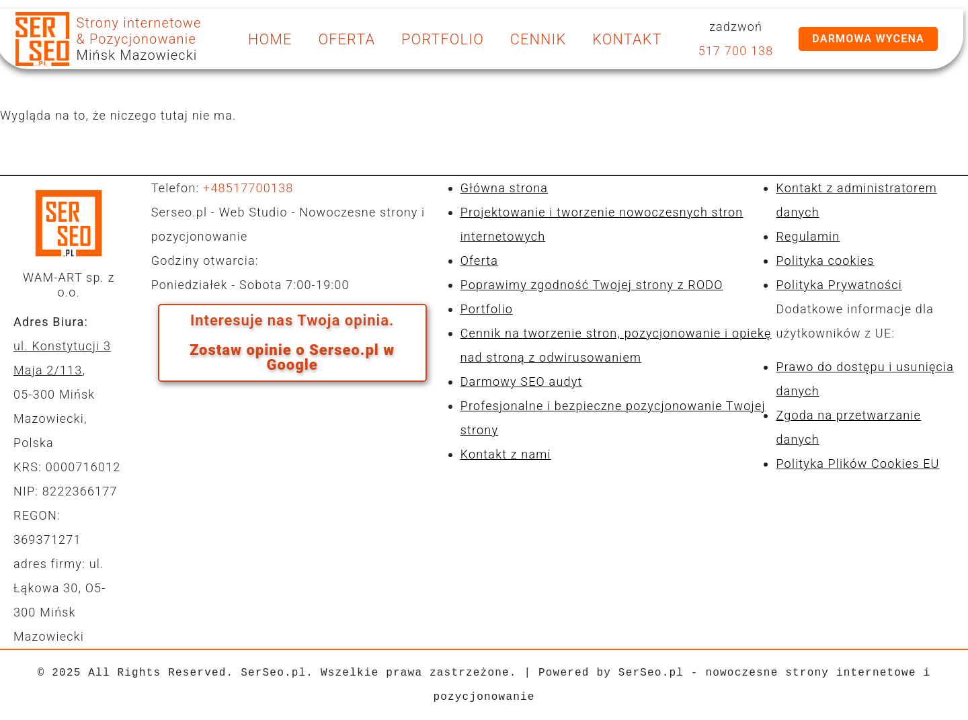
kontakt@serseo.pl (301, 20)
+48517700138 (248, 188)
